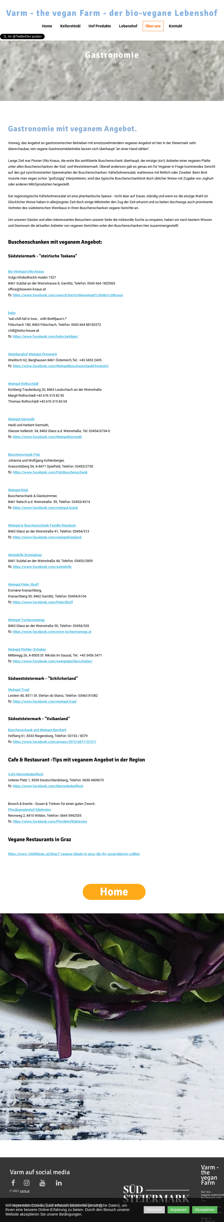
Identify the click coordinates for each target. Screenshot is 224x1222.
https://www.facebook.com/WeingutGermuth (47, 437)
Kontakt (175, 26)
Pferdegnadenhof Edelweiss (29, 810)
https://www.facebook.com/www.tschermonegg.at (52, 632)
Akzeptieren (205, 1210)
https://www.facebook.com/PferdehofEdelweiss (50, 821)
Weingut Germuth (21, 419)
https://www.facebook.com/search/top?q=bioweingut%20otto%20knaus (68, 295)
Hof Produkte (100, 26)
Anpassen (178, 1210)
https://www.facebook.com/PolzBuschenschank (50, 472)
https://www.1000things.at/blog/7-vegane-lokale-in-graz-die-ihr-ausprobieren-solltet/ (74, 854)
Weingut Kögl (18, 490)
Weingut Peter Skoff (23, 584)
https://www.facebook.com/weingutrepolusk (47, 537)
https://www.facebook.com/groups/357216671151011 (54, 742)
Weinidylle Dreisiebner (25, 555)
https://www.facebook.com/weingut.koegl (45, 508)
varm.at (24, 1191)
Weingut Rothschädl (23, 384)
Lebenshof (128, 26)
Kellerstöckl (70, 26)
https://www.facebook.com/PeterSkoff (43, 602)
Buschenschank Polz (24, 455)
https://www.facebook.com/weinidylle (42, 567)
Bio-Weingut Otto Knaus (26, 271)
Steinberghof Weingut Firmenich (32, 354)
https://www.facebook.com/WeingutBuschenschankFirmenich (60, 366)
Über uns (153, 26)
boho (12, 313)
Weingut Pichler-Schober (27, 649)
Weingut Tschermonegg (26, 620)
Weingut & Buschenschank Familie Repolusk (42, 525)
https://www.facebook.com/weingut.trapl (44, 701)
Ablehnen (154, 1210)
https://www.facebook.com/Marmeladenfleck (48, 786)
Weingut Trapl (18, 690)
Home (47, 26)
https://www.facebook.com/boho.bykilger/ (45, 336)
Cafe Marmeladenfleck (25, 774)
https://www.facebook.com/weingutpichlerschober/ (53, 661)
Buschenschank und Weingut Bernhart (37, 730)
